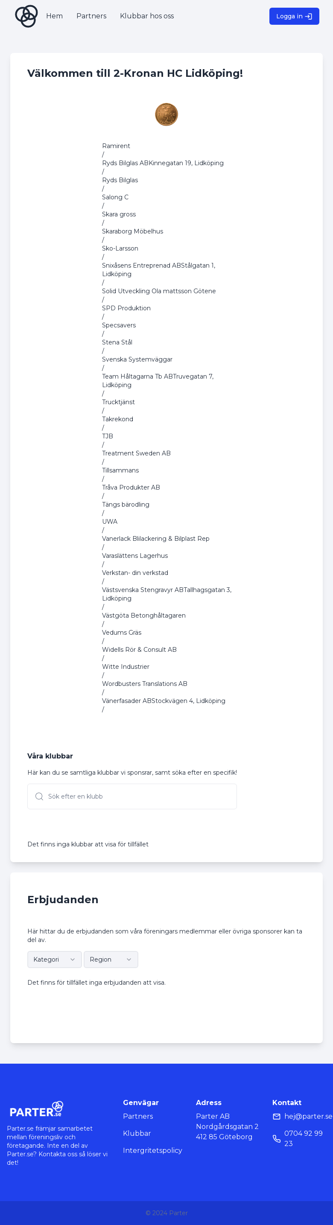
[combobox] (54, 959)
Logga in (294, 16)
